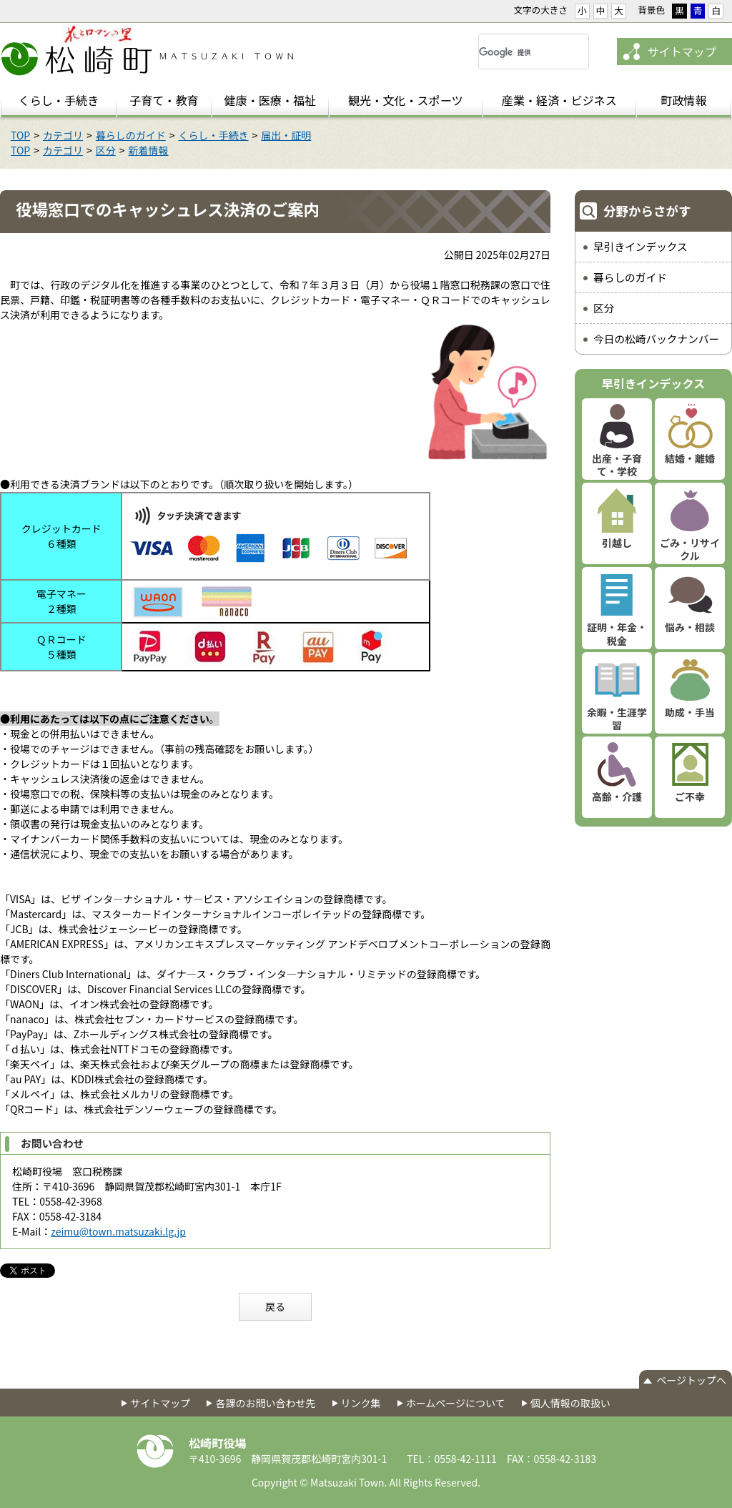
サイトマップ (681, 51)
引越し (617, 543)
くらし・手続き (214, 135)
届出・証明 (286, 135)
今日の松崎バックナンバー (656, 338)
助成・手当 (690, 712)
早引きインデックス (640, 246)
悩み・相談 (690, 627)
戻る (275, 1306)
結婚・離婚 (690, 458)
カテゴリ (63, 135)
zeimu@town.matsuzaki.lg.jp (118, 1231)
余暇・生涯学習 (617, 718)
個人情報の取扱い (570, 1403)
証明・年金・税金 (617, 633)
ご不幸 (690, 796)
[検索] (516, 52)
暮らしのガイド (131, 135)
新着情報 (149, 150)
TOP (20, 135)
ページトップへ (691, 1380)
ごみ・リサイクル (690, 549)
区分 (106, 150)
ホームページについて (455, 1403)
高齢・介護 (617, 796)
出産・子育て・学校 (617, 464)
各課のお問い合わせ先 (265, 1403)
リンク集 (361, 1403)
